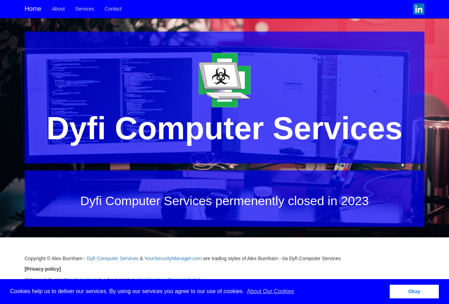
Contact (113, 9)
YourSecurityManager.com (173, 258)
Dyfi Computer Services (113, 258)
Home (33, 8)
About (58, 9)
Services (84, 9)
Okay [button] (414, 291)
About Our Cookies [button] (270, 291)
